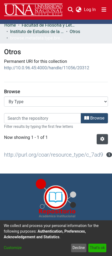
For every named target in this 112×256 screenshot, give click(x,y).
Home (10, 25)
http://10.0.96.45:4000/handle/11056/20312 (46, 67)
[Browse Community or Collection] (56, 101)
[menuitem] (78, 9)
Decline (78, 248)
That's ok (97, 248)
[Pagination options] (102, 139)
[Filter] (42, 118)
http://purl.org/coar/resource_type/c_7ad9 (53, 155)
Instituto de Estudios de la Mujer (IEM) (37, 31)
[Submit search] (70, 9)
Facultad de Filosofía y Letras (48, 25)
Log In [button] (90, 9)
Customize (13, 248)
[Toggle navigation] (104, 10)
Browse (94, 118)
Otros (75, 31)
